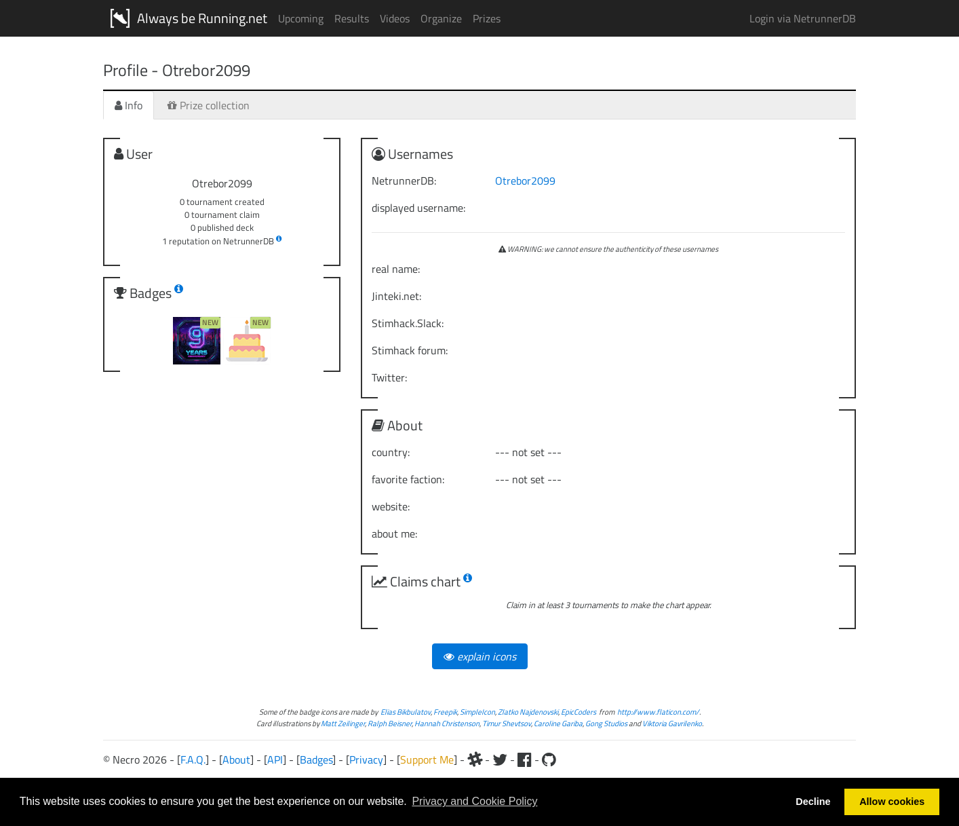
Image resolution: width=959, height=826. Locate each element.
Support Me (427, 759)
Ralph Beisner (390, 723)
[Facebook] (524, 759)
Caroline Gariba (558, 723)
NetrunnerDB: (404, 180)
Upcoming (301, 18)
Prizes (487, 18)
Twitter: (389, 377)
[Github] (549, 759)
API (275, 759)
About (236, 759)
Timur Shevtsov (506, 723)
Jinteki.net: (396, 296)
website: (391, 506)
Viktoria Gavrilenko (672, 723)
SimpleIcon (477, 711)
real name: (396, 269)
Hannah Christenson (447, 723)
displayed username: (418, 208)
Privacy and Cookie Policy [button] (474, 801)
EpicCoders (578, 711)
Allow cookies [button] (891, 801)
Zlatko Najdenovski (528, 711)
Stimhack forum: (410, 350)
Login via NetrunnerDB (802, 18)
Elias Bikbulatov (405, 711)
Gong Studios (606, 723)
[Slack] (474, 759)
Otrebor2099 (525, 180)
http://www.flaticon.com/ (658, 711)
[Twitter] (499, 759)
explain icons (480, 656)
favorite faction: (408, 479)
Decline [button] (813, 801)
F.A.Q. (193, 759)
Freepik (445, 711)
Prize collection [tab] (209, 105)
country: (391, 452)
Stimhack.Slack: (408, 323)
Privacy (366, 759)
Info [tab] (128, 105)
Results (351, 18)
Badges (316, 759)
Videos (395, 18)
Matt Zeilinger (343, 723)
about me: (394, 533)
